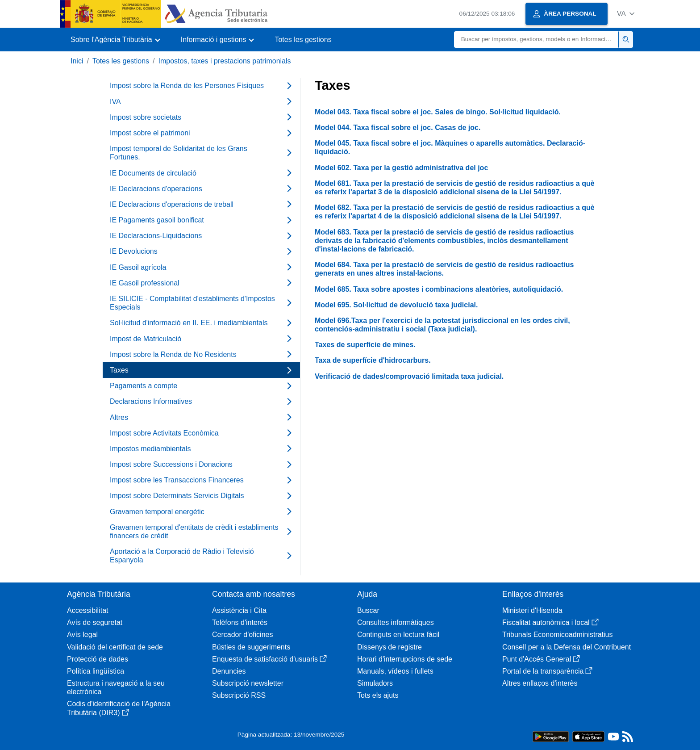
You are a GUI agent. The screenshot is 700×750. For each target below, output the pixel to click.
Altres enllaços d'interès (539, 683)
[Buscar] (536, 39)
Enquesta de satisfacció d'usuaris (269, 659)
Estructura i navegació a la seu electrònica (116, 687)
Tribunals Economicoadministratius (557, 634)
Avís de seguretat (94, 622)
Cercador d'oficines (242, 634)
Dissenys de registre (389, 647)
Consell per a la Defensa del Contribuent (566, 647)
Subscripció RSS (239, 695)
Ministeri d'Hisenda (532, 610)
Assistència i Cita (239, 610)
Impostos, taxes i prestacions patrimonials (224, 61)
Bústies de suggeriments (251, 647)
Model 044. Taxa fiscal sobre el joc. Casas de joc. (397, 127)
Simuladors (375, 683)
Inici (77, 61)
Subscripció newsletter (247, 683)
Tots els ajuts (377, 695)
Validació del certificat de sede (115, 647)
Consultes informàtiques (395, 622)
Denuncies (229, 671)
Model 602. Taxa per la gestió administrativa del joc (401, 168)
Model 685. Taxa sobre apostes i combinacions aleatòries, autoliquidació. (439, 289)
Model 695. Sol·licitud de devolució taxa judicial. (396, 305)
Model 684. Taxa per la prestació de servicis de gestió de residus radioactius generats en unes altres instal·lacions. (444, 269)
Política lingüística (95, 671)
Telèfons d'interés (239, 622)
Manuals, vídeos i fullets (395, 671)
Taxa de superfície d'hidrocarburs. (373, 360)
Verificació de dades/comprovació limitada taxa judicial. (409, 376)
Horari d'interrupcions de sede (404, 659)
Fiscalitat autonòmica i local (550, 622)
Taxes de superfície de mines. (365, 344)
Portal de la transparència (547, 671)
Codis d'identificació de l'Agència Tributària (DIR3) (119, 708)
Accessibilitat (87, 610)
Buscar (368, 610)
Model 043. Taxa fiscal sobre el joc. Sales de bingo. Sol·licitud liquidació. (438, 112)
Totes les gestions (303, 39)
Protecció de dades (97, 659)
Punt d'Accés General (541, 659)
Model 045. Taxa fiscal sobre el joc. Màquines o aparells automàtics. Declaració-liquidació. (450, 147)
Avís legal (82, 634)
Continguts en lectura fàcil (398, 634)
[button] (625, 14)
